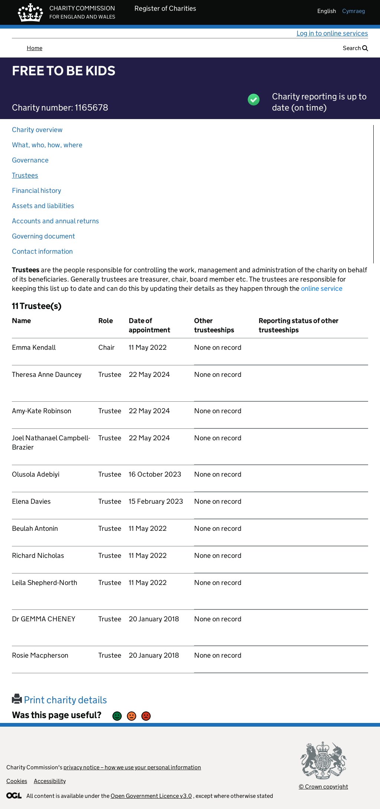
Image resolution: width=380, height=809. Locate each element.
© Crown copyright (323, 786)
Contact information (42, 251)
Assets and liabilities (43, 205)
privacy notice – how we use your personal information (132, 767)
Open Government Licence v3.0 (151, 795)
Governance (30, 160)
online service (322, 288)
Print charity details (59, 700)
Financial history (36, 190)
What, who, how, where (47, 145)
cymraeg (353, 10)
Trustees (25, 175)
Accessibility (50, 781)
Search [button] (355, 48)
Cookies (16, 781)
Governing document (43, 236)
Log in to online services (332, 33)
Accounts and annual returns (55, 221)
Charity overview (37, 129)
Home (34, 48)
